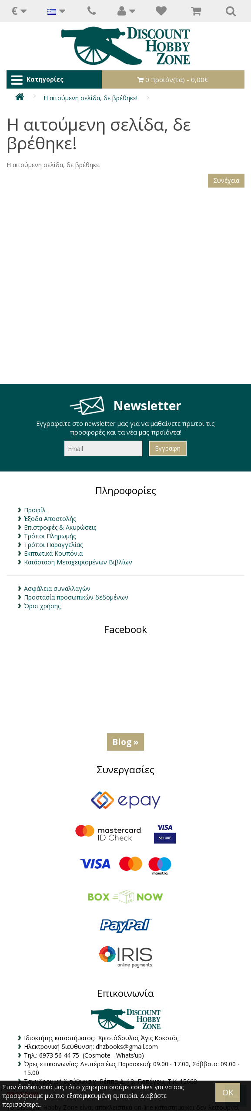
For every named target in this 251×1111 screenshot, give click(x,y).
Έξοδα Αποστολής (50, 518)
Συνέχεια (226, 180)
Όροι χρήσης (42, 606)
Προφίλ (35, 510)
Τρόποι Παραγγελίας (53, 545)
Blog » (125, 742)
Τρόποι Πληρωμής (50, 536)
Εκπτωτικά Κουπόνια (53, 553)
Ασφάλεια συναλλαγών (57, 588)
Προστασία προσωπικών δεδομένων (76, 597)
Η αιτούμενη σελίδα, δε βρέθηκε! (90, 98)
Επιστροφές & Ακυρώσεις (60, 527)
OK (227, 1092)
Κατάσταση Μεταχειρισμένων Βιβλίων (78, 562)
